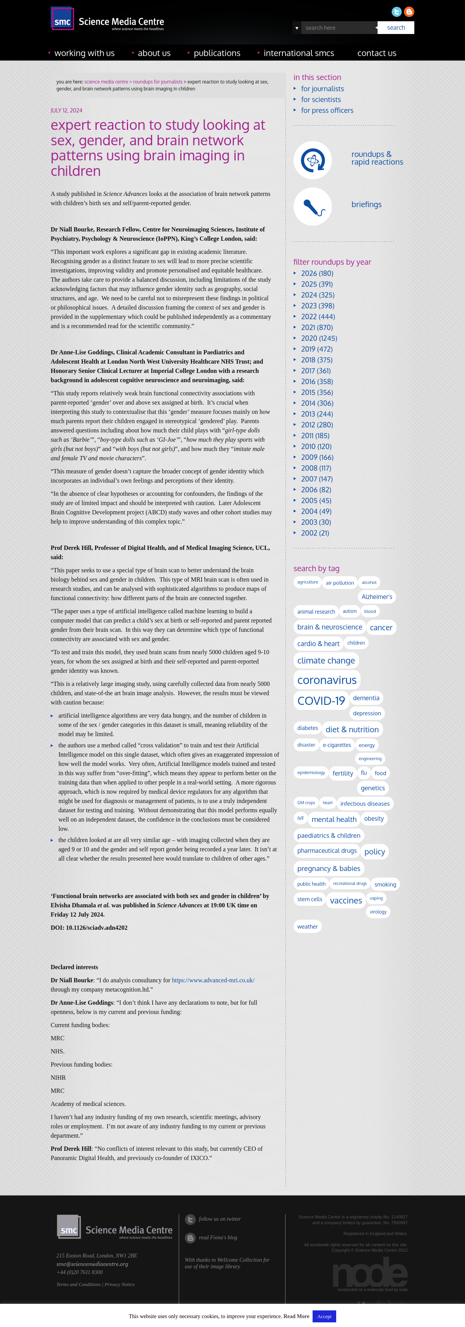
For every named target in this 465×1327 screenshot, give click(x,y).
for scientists (321, 99)
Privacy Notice (119, 1284)
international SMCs (299, 52)
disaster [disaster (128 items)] (306, 745)
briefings (367, 204)
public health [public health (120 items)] (311, 884)
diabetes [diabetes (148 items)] (307, 728)
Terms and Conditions (78, 1284)
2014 (308, 403)
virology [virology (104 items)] (378, 912)
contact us (377, 52)
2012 (308, 424)
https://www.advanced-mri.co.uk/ (213, 980)
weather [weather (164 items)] (307, 926)
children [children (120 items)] (356, 643)
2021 (308, 327)
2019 (308, 349)
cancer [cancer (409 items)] (381, 627)
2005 (309, 500)
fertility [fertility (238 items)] (343, 773)
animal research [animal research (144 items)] (316, 611)
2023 (309, 305)
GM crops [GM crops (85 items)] (306, 802)
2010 (308, 446)
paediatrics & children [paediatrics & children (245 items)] (329, 835)
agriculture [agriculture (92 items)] (307, 582)
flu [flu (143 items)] (364, 772)
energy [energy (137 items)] (367, 745)
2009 (309, 457)
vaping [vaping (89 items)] (376, 898)
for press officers (327, 110)
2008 (309, 468)
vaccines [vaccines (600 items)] (346, 900)
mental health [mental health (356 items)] (334, 819)
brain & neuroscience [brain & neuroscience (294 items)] (329, 627)
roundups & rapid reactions (377, 158)
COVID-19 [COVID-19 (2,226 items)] (321, 700)
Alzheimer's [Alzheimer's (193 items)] (377, 597)
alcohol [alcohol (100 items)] (369, 582)
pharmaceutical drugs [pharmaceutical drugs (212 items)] (327, 850)
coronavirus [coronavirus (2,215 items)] (327, 679)
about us (154, 52)
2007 (309, 479)
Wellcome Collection (239, 1260)
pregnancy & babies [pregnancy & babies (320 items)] (329, 868)
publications (217, 52)
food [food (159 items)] (380, 772)
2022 (309, 316)
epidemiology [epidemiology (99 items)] (311, 772)
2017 (308, 370)
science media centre (106, 82)
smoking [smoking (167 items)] (385, 884)
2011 (307, 435)
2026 (309, 273)
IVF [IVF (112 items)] (300, 818)
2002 (309, 533)
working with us (85, 52)
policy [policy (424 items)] (374, 851)
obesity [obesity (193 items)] (374, 818)
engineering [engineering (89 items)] (370, 758)
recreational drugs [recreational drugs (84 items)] (350, 883)
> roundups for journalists (155, 82)
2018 (308, 360)
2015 (308, 392)
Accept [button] (324, 1316)
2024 (309, 295)
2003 (309, 522)
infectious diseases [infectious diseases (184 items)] (365, 803)
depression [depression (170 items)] (367, 712)
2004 (309, 511)
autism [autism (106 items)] (350, 611)
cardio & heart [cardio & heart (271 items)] (318, 643)
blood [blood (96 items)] (370, 611)
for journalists (322, 88)
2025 (309, 284)
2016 (308, 381)
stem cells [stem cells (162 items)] (309, 898)
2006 (309, 489)
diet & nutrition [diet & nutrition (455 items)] (352, 729)
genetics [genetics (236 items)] (373, 788)
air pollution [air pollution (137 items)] (340, 582)
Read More (296, 1316)
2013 (308, 414)
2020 (309, 338)
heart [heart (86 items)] (328, 802)
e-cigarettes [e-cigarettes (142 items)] (337, 745)
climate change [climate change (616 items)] (326, 660)
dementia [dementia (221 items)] (366, 698)
